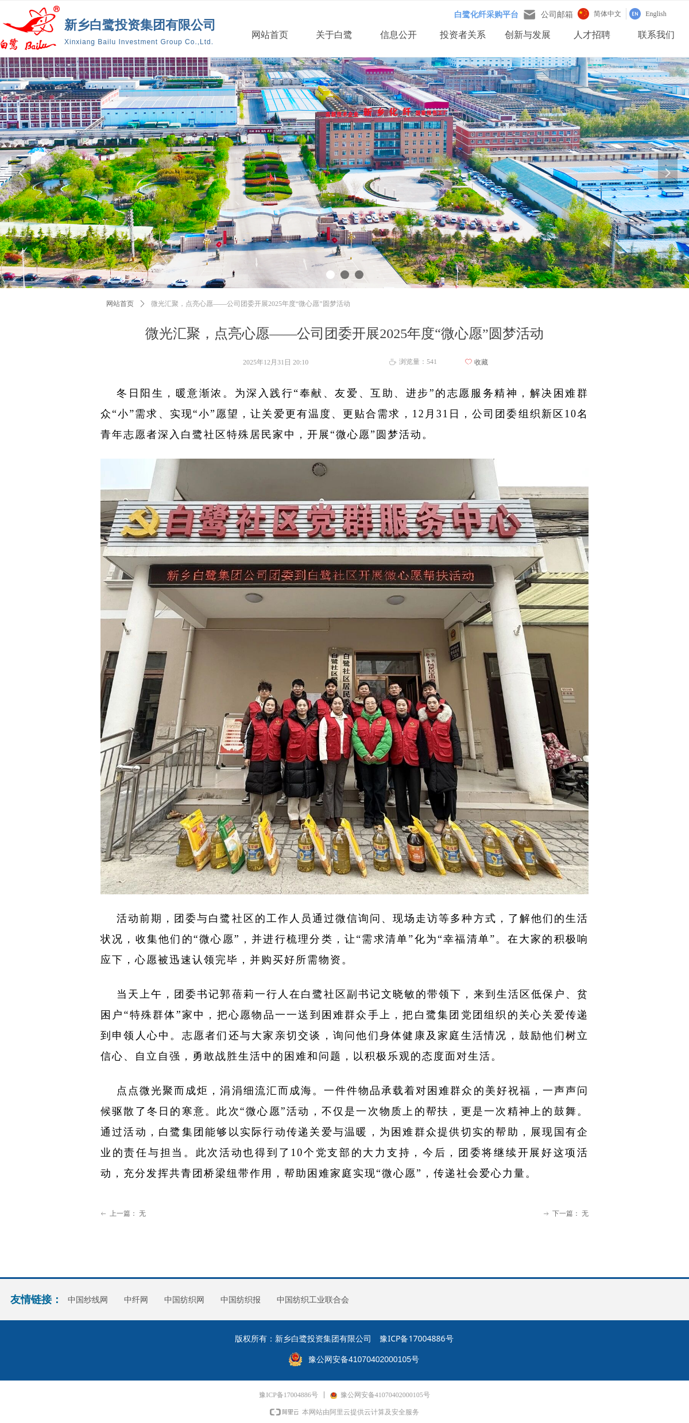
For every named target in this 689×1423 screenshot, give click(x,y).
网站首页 (120, 304)
